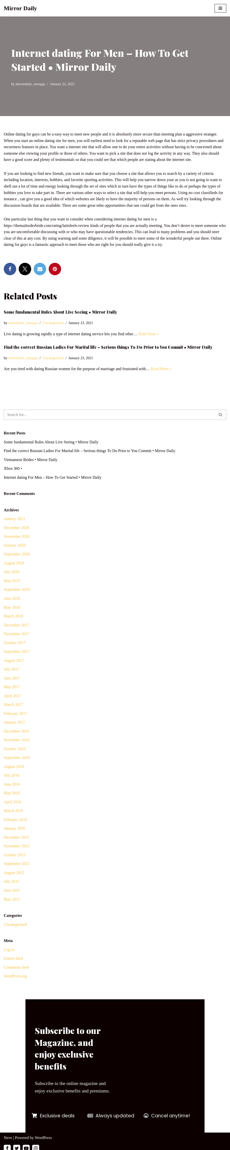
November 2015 (17, 847)
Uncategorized (53, 323)
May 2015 (12, 900)
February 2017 (15, 714)
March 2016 (13, 812)
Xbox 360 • (13, 469)
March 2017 (13, 705)
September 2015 (17, 865)
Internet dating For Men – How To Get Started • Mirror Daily (53, 478)
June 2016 (12, 785)
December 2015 (16, 838)
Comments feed (16, 968)
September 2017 (17, 652)
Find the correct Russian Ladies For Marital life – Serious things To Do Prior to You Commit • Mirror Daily (108, 347)
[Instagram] (35, 1144)
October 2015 (15, 856)
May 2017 (12, 688)
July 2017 (11, 670)
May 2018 (12, 608)
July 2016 (11, 776)
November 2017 (17, 634)
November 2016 (17, 741)
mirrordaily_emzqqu (30, 84)
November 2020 (17, 537)
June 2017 (12, 679)
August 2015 (14, 874)
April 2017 (12, 696)
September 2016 (17, 758)
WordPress (43, 1134)
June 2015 (12, 891)
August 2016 (14, 767)
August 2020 (14, 563)
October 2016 (15, 750)
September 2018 (17, 590)
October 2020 (15, 546)
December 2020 (16, 528)
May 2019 (12, 581)
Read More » (149, 334)
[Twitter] (16, 1144)
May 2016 (12, 794)
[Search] (109, 415)
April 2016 (12, 803)
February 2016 (15, 820)
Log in (9, 951)
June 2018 (12, 599)
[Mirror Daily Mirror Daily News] (20, 8)
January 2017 (14, 723)
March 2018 (13, 617)
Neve (8, 1134)
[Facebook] (7, 1144)
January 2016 (14, 829)
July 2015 (11, 883)
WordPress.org (15, 977)
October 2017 (15, 643)
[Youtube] (26, 1144)
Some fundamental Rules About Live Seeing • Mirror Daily (60, 312)
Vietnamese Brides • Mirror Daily (31, 460)
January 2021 (14, 519)
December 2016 (16, 732)
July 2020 (11, 572)
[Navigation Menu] (220, 8)
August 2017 (14, 661)
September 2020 (17, 555)
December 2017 (16, 625)
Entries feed (13, 960)
